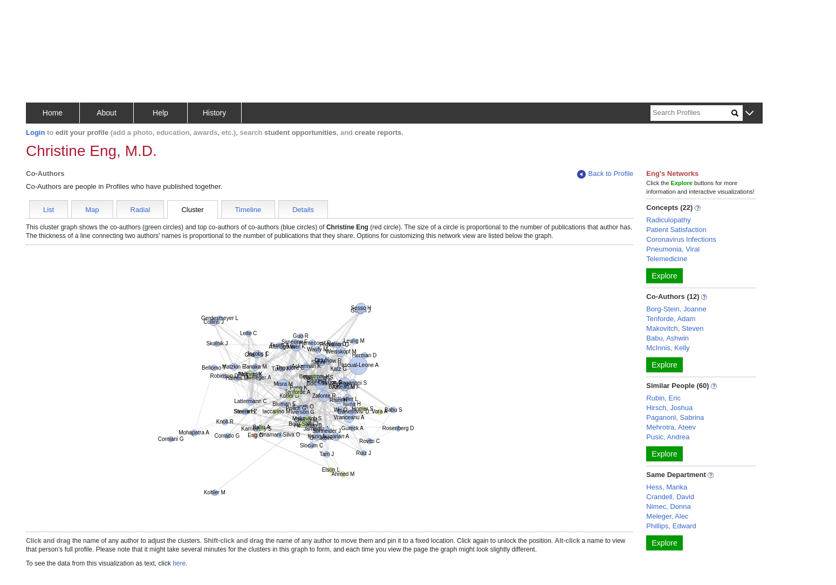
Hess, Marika (666, 487)
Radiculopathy (668, 220)
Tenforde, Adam (670, 319)
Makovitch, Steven (674, 328)
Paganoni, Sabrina (675, 417)
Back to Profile (605, 174)
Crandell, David (670, 497)
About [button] (107, 112)
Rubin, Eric (663, 398)
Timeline (248, 210)
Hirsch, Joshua (669, 408)
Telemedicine (666, 259)
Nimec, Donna (668, 506)
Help (160, 112)
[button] (749, 114)
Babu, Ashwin (667, 338)
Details (303, 210)
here (179, 563)
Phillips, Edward (671, 526)
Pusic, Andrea (667, 437)
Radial (140, 210)
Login (35, 132)
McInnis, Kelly (667, 348)
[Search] (690, 113)
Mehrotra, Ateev (671, 427)
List (48, 210)
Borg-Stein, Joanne (676, 309)
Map (92, 210)
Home (53, 112)
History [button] (215, 112)
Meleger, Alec (667, 516)
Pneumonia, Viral (673, 249)
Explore (664, 275)
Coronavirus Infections (681, 239)
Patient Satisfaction (676, 230)
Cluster (192, 210)
